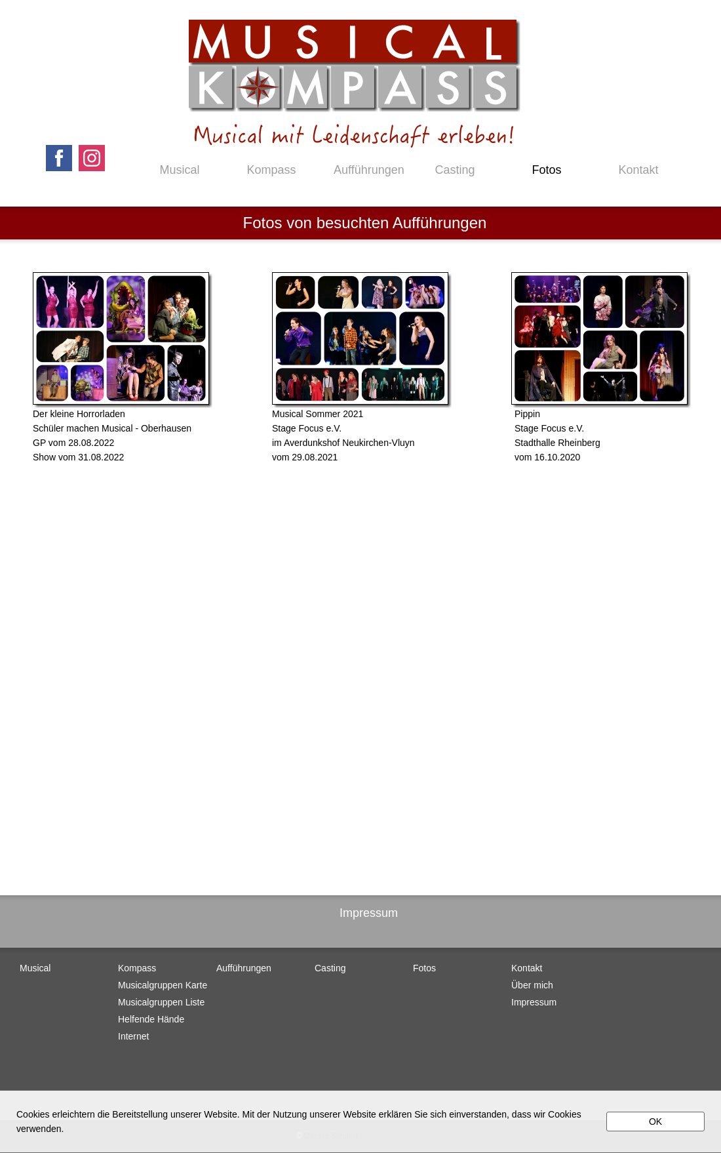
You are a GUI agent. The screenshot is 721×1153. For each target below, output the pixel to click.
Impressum (369, 913)
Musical (179, 169)
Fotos (546, 169)
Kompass (271, 169)
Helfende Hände (151, 1019)
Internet (133, 1036)
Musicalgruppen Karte (162, 985)
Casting (455, 169)
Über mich (532, 985)
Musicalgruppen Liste (161, 1002)
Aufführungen (363, 169)
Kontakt (638, 169)
